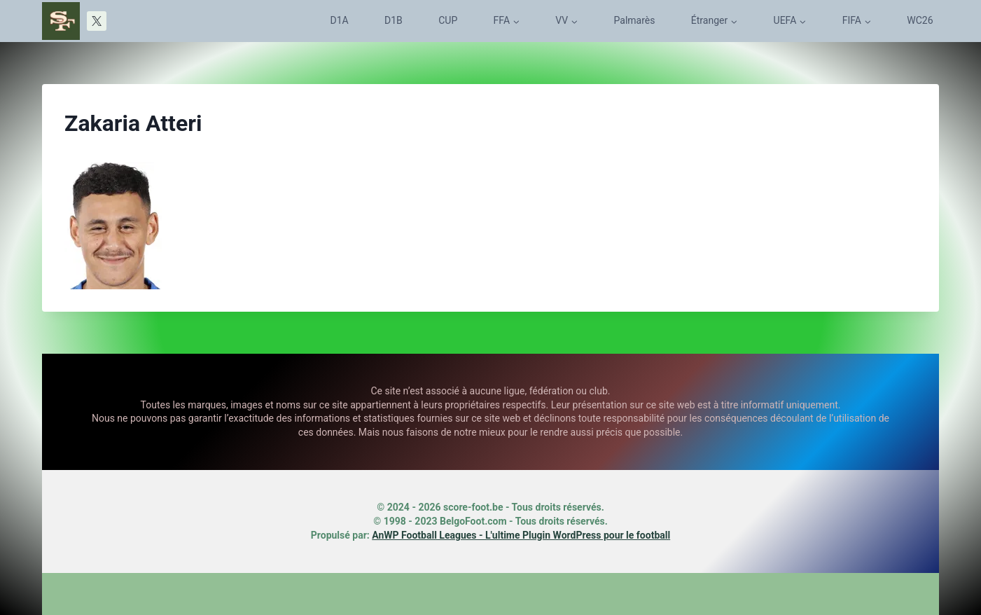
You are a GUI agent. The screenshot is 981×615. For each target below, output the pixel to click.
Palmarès (634, 20)
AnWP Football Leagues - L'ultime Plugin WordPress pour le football (521, 535)
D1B (393, 20)
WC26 (920, 20)
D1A (340, 20)
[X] (96, 21)
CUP (447, 20)
